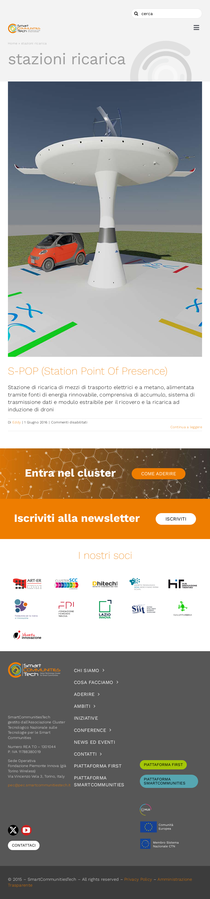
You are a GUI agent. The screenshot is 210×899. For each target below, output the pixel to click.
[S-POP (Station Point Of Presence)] (105, 219)
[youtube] (26, 830)
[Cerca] (136, 13)
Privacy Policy (138, 879)
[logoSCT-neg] (34, 664)
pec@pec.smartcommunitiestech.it (40, 785)
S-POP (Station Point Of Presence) (88, 371)
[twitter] (13, 830)
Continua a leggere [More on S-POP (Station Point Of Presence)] (186, 427)
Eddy (16, 422)
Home (12, 43)
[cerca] (166, 13)
